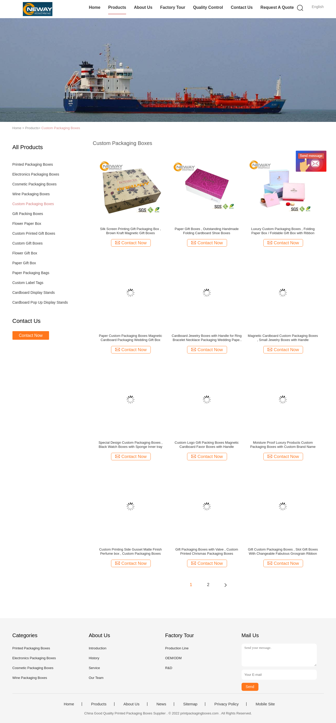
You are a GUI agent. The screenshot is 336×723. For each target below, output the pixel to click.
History (94, 658)
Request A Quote (277, 7)
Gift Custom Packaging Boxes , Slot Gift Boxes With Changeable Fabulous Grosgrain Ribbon (283, 551)
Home (94, 7)
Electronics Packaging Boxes (35, 174)
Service (94, 668)
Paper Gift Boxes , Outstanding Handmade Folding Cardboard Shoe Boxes (206, 231)
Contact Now (31, 335)
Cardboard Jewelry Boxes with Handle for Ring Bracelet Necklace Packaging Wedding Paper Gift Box (207, 338)
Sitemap (190, 704)
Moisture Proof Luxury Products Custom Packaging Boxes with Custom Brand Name (283, 445)
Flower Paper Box (26, 223)
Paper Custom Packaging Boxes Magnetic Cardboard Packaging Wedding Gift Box (130, 338)
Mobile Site (265, 704)
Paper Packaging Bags (30, 273)
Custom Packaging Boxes (61, 128)
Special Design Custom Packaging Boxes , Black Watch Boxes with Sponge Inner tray (130, 445)
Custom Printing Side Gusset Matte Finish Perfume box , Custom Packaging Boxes (130, 551)
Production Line (176, 648)
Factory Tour (172, 7)
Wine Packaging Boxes (31, 194)
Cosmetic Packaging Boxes (34, 184)
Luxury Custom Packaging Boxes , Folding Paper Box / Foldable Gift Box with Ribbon (283, 231)
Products (117, 7)
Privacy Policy (226, 704)
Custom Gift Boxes (27, 243)
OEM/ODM (173, 658)
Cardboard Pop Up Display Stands (40, 302)
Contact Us (241, 7)
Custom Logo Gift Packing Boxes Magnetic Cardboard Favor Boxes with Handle (207, 445)
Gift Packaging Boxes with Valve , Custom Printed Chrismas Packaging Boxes (206, 551)
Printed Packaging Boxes (32, 164)
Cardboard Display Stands (33, 292)
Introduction (97, 648)
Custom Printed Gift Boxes (33, 233)
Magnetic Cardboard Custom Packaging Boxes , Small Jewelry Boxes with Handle (283, 338)
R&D (168, 668)
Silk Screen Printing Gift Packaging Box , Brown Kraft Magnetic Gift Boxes (130, 231)
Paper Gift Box (24, 263)
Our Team (96, 678)
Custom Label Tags (28, 283)
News (161, 704)
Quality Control (208, 7)
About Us (143, 7)
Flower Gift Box (24, 253)
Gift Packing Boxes (27, 214)
